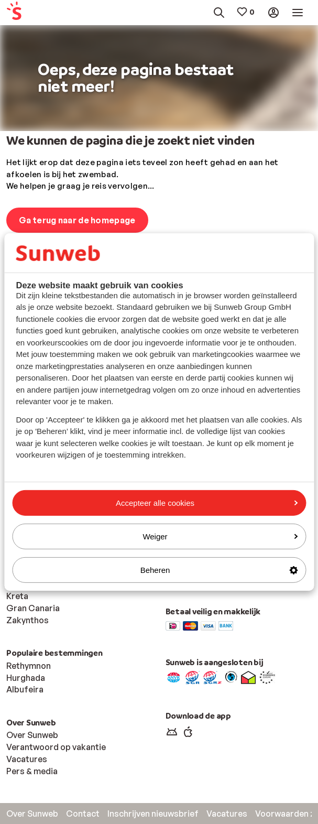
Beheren (219, 570)
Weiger (220, 536)
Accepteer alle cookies (207, 502)
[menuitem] (26, 13)
